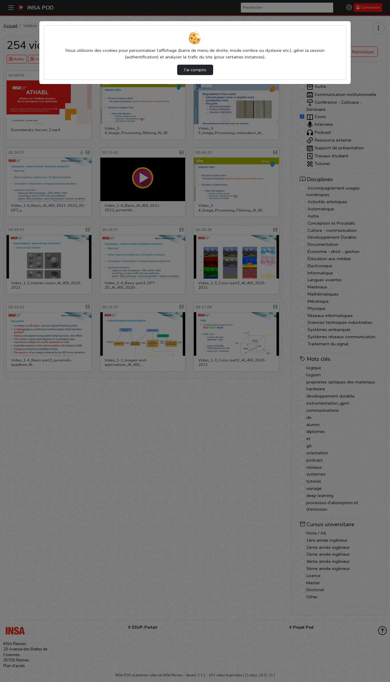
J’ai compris (195, 70)
